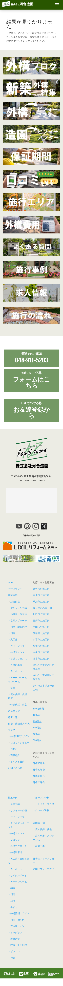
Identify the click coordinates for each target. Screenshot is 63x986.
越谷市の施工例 (41, 589)
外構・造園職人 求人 (19, 723)
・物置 (11, 888)
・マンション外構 (17, 608)
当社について (15, 589)
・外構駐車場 (15, 665)
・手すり (12, 907)
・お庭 (11, 957)
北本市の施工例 (41, 658)
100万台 (37, 715)
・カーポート (15, 671)
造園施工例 (39, 823)
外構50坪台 (39, 769)
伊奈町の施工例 (41, 633)
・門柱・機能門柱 (17, 627)
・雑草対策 (14, 939)
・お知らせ (14, 749)
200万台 (37, 721)
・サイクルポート (17, 875)
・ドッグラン (15, 932)
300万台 (37, 727)
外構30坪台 (39, 763)
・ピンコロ (14, 951)
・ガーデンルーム (17, 881)
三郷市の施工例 (41, 620)
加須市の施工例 (41, 646)
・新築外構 (14, 804)
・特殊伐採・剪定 (17, 704)
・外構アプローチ (17, 846)
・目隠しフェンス (17, 658)
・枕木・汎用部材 (17, 945)
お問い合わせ (15, 768)
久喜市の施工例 (41, 639)
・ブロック (14, 839)
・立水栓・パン (16, 926)
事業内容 (12, 595)
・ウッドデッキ (16, 646)
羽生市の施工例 (41, 652)
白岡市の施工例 (41, 627)
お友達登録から (31, 412)
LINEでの (31, 403)
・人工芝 (12, 639)
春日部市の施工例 (42, 608)
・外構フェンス (16, 652)
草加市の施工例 (41, 601)
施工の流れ (14, 717)
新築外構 (15, 601)
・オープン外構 (41, 797)
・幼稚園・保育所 (17, 614)
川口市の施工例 (41, 614)
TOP (10, 582)
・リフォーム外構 (17, 810)
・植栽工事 (39, 846)
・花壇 (11, 900)
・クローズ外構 (41, 810)
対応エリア (14, 711)
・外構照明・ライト (18, 913)
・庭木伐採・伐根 (42, 829)
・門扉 (11, 633)
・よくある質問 (16, 761)
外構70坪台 (39, 782)
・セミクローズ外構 (43, 804)
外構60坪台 (39, 776)
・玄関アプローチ (17, 620)
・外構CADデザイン (19, 736)
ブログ (11, 730)
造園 (12, 688)
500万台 (37, 740)
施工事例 (12, 797)
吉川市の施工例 (41, 595)
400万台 (37, 734)
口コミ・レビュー (19, 742)
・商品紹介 (14, 755)
